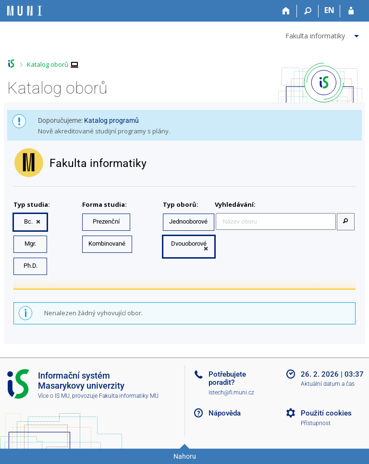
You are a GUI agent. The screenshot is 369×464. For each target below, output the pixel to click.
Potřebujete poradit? (227, 378)
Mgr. (30, 243)
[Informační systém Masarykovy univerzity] (24, 11)
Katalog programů (111, 120)
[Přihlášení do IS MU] (351, 11)
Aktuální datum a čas (328, 384)
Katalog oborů (47, 64)
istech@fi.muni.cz (231, 392)
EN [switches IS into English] (329, 10)
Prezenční (106, 221)
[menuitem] (323, 34)
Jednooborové (188, 221)
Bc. (28, 221)
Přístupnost (316, 423)
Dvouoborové (189, 243)
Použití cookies (326, 413)
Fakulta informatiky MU (129, 396)
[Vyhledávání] (308, 11)
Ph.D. (30, 265)
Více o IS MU (54, 396)
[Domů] (286, 11)
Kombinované (106, 243)
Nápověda (225, 413)
